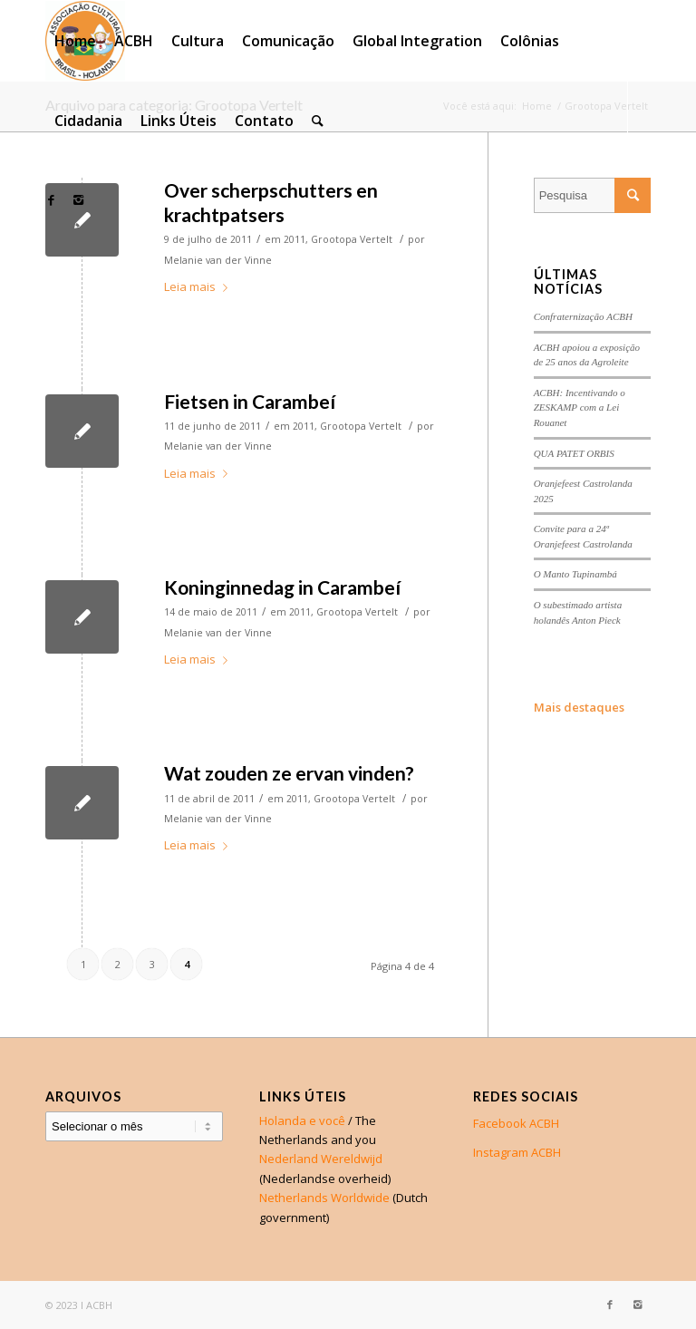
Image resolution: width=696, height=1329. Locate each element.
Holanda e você (302, 1120)
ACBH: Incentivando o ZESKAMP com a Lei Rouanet (579, 407)
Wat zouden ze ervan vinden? (289, 773)
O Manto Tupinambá (575, 573)
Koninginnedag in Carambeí (282, 587)
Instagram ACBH (517, 1152)
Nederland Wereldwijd (320, 1158)
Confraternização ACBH (583, 316)
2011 (294, 239)
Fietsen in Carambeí (249, 401)
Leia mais (199, 286)
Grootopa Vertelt (351, 239)
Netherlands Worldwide (324, 1197)
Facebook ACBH (516, 1123)
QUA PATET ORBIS (574, 453)
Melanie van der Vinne (218, 260)
